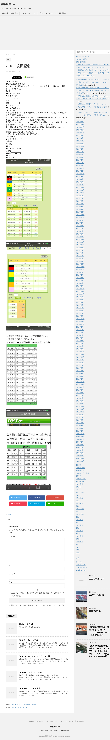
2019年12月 (80, 168)
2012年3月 (80, 373)
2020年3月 (80, 160)
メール (12, 574)
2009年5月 (80, 445)
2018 (77, 528)
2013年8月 (80, 330)
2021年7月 (80, 138)
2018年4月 (80, 204)
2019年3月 (80, 182)
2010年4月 (80, 423)
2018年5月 (80, 201)
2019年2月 (80, 185)
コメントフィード (82, 567)
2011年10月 (80, 387)
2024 (77, 550)
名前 (11, 566)
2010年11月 (80, 409)
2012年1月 (80, 379)
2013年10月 (80, 324)
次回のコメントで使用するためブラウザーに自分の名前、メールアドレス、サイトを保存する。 (37, 594)
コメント (12, 536)
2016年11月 (80, 242)
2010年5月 (80, 420)
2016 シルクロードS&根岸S (30, 688)
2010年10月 (80, 412)
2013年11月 (80, 321)
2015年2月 (80, 283)
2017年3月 (80, 231)
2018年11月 (80, 190)
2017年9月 (80, 220)
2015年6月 (80, 272)
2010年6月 (80, 417)
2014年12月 (80, 289)
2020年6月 (80, 152)
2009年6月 (80, 442)
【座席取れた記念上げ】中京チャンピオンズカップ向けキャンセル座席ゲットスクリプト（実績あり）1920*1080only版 (92, 73)
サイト (11, 582)
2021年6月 (80, 141)
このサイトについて (28, 13)
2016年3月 (80, 256)
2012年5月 (80, 368)
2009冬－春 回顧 (82, 473)
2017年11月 (80, 215)
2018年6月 (80, 198)
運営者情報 (62, 13)
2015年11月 (80, 267)
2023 (77, 547)
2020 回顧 (79, 542)
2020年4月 (80, 157)
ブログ (78, 555)
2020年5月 (80, 154)
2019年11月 (80, 171)
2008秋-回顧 (80, 468)
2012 (77, 495)
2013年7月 (80, 332)
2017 (77, 522)
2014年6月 (80, 305)
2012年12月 (80, 352)
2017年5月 (80, 226)
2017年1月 (80, 237)
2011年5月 (80, 393)
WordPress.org (81, 570)
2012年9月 (80, 360)
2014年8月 (80, 300)
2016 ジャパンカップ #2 (28, 640)
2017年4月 (80, 228)
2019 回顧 (79, 536)
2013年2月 (80, 346)
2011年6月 (80, 390)
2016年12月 (80, 239)
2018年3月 (80, 206)
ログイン (79, 562)
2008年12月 (80, 458)
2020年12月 (80, 146)
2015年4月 (80, 278)
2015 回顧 (80, 514)
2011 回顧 (80, 492)
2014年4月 (80, 310)
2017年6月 (80, 223)
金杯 (77, 558)
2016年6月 (80, 248)
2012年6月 (80, 365)
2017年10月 (80, 217)
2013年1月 (80, 349)
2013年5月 (80, 338)
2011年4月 (80, 395)
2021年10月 (80, 133)
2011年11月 (80, 384)
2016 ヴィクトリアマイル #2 (30, 672)
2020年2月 (80, 163)
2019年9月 (80, 176)
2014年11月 (80, 291)
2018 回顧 (79, 531)
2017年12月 (80, 212)
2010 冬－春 (80, 481)
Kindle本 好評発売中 (10, 13)
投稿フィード (81, 565)
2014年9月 (80, 297)
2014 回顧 (80, 509)
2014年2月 (80, 316)
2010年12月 (80, 406)
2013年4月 (80, 341)
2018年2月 (80, 209)
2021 (77, 544)
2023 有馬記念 (81, 62)
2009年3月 (80, 450)
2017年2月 (80, 234)
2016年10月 (80, 245)
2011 (77, 490)
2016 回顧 (79, 520)
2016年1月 (80, 261)
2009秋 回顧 (81, 479)
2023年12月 (80, 127)
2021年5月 (80, 144)
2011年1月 (80, 404)
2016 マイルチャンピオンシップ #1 (34, 656)
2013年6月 (80, 335)
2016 (9, 514)
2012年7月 (80, 362)
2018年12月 (80, 187)
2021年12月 (80, 130)
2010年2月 (80, 428)
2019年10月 (80, 174)
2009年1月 (80, 456)
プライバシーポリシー (47, 13)
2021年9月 (80, 135)
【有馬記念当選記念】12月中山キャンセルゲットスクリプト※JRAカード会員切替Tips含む (99, 631)
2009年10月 (80, 439)
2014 (77, 506)
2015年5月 (80, 275)
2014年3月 (80, 313)
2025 (77, 553)
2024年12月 (80, 124)
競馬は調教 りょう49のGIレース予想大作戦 (55, 731)
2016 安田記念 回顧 (20, 707)
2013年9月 (80, 327)
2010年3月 (80, 425)
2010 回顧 (79, 484)
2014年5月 (80, 308)
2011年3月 (80, 398)
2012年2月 (80, 376)
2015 (77, 511)
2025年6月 (80, 122)
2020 (77, 539)
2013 (77, 501)
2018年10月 (80, 193)
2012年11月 (80, 354)
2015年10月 (80, 269)
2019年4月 (80, 179)
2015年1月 (80, 286)
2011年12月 (80, 382)
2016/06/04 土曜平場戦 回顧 (24, 704)
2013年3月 (80, 343)
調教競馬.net (8, 4)
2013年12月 (80, 319)
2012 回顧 (79, 498)
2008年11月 (80, 461)
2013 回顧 (79, 503)
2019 (77, 533)
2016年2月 (80, 258)
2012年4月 (80, 371)
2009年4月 (80, 447)
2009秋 (78, 476)
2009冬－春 (80, 470)
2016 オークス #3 (26, 624)
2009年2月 (80, 453)
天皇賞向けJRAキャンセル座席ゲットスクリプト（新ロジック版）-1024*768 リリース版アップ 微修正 (92, 82)
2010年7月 (80, 415)
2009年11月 (80, 436)
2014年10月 (80, 294)
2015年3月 (80, 280)
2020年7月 (80, 149)
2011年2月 (80, 401)
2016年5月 (80, 250)
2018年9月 (80, 196)
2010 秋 (79, 487)
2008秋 (78, 465)
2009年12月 (80, 434)
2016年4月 (80, 253)
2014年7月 (80, 302)
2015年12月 (80, 264)
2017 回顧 (79, 525)
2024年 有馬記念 (82, 59)
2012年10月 (80, 357)
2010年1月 (80, 431)
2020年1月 (80, 165)
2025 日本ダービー (82, 56)
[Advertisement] (55, 33)
